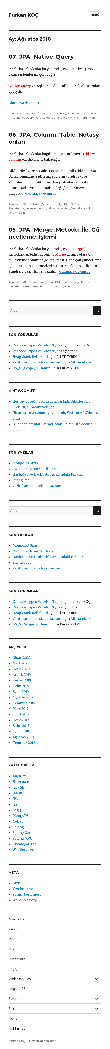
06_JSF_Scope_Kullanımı (32, 368)
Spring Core (22, 833)
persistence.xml (62, 117)
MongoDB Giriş (25, 463)
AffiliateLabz (81, 362)
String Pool (22, 480)
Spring (18, 827)
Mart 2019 (20, 709)
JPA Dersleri (89, 113)
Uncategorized (25, 844)
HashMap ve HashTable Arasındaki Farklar (48, 474)
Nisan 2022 (22, 658)
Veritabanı (78, 208)
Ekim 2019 (21, 686)
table (50, 208)
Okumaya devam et (24, 103)
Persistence (43, 117)
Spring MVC (22, 838)
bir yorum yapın (86, 117)
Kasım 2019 (22, 680)
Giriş (17, 883)
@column (46, 204)
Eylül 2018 (21, 731)
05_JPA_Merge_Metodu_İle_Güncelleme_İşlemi (54, 233)
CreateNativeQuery (53, 113)
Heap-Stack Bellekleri (30, 357)
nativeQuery (25, 117)
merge (75, 282)
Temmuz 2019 (24, 703)
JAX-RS (18, 793)
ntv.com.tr (24, 391)
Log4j (17, 810)
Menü (95, 14)
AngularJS (20, 776)
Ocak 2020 (21, 669)
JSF (15, 804)
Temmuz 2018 (24, 743)
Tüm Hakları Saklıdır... (43, 1041)
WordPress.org (25, 900)
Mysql (12, 117)
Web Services (23, 850)
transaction (63, 208)
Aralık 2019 (22, 675)
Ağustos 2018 (23, 737)
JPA (34, 113)
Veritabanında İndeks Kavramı (38, 362)
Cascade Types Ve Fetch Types (37, 345)
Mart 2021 (20, 663)
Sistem (14, 1009)
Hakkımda (17, 1028)
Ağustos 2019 (23, 697)
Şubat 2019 (21, 714)
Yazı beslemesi (25, 889)
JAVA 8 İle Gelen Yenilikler (34, 469)
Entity (71, 113)
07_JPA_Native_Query (41, 56)
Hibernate (21, 782)
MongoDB (21, 816)
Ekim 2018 (21, 726)
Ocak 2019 (21, 720)
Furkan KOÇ (23, 15)
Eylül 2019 (21, 692)
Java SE (18, 787)
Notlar (18, 821)
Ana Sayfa (16, 919)
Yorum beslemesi (27, 894)
